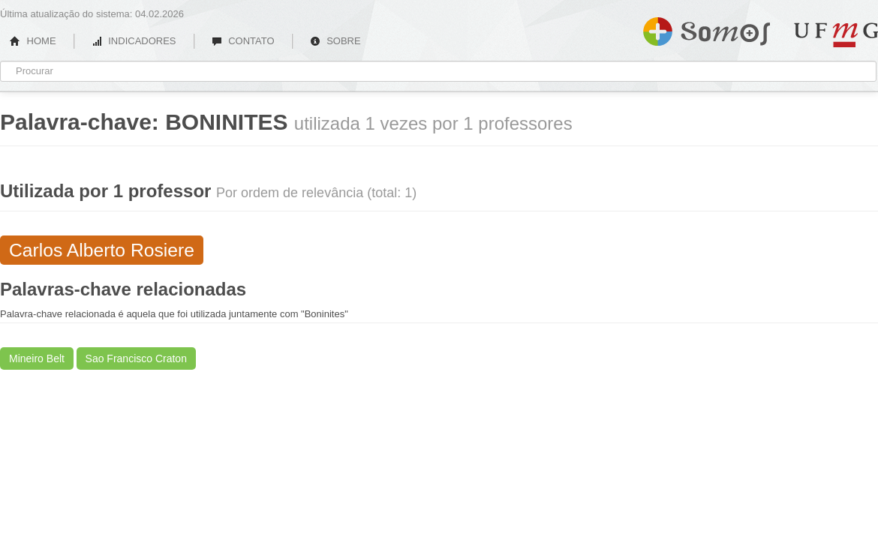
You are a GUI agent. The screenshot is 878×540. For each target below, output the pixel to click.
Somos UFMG (706, 29)
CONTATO (243, 40)
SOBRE (335, 40)
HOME (33, 40)
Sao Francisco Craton (136, 358)
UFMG (836, 34)
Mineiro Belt (37, 358)
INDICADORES (134, 40)
